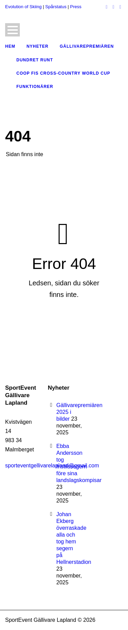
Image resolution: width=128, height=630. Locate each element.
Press (75, 6)
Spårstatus (56, 6)
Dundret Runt (34, 60)
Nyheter (37, 46)
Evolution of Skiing (23, 6)
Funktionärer (34, 86)
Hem (10, 46)
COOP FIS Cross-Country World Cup (63, 73)
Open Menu (12, 29)
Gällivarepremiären (87, 46)
